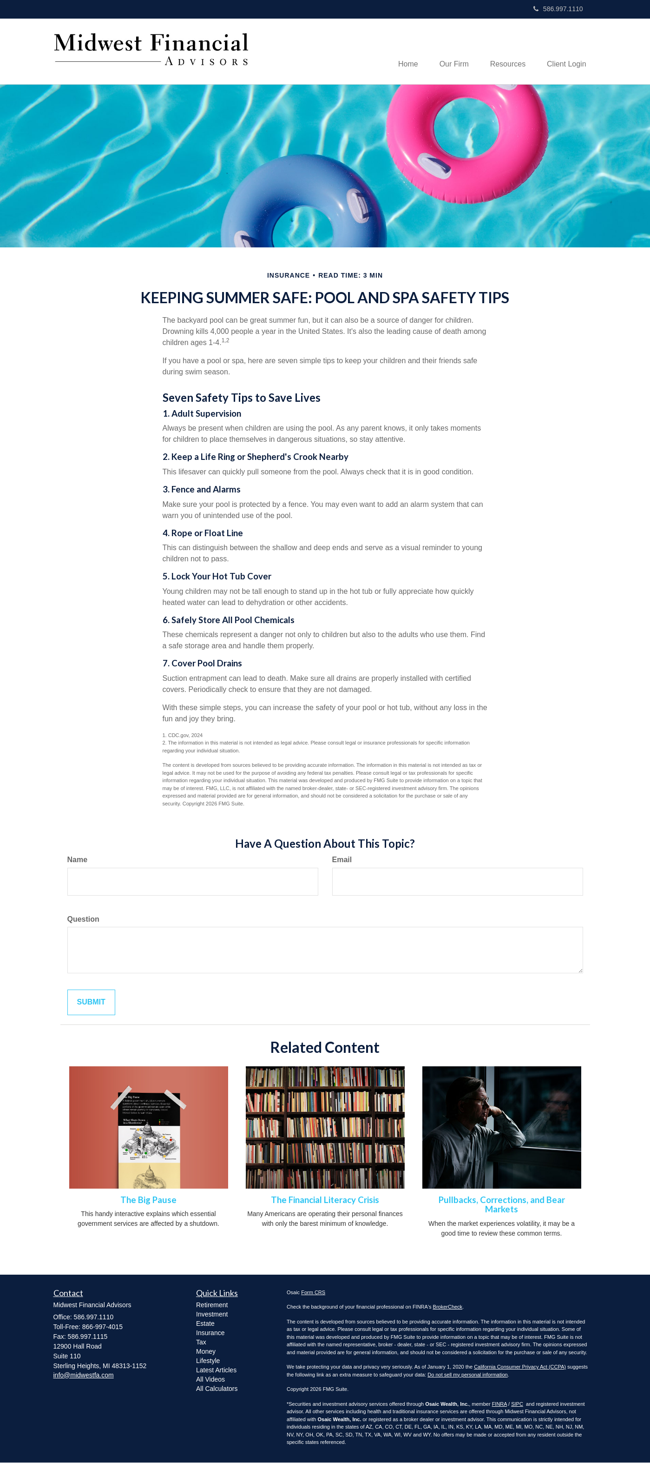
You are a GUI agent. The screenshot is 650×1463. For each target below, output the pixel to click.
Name (77, 860)
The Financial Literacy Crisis (325, 1200)
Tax (201, 1342)
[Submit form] (91, 1003)
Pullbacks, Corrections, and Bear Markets (502, 1205)
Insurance (210, 1333)
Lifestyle (208, 1361)
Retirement (212, 1305)
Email (342, 860)
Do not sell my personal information (467, 1375)
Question (83, 920)
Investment (212, 1314)
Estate (205, 1324)
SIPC (517, 1404)
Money (206, 1352)
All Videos (210, 1379)
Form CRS (313, 1293)
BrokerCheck (448, 1307)
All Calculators (216, 1389)
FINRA (499, 1404)
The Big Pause (148, 1200)
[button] (449, 51)
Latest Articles (216, 1370)
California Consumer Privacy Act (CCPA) (520, 1367)
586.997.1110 (558, 9)
